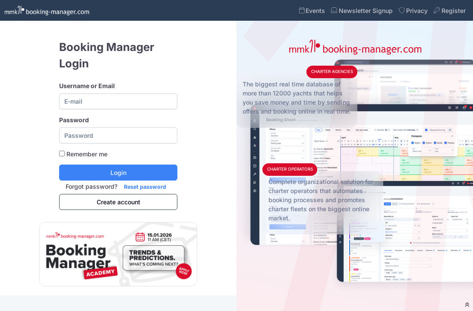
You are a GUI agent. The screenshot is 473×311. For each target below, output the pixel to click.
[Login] (118, 173)
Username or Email (87, 85)
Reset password (145, 187)
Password (74, 120)
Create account (118, 202)
